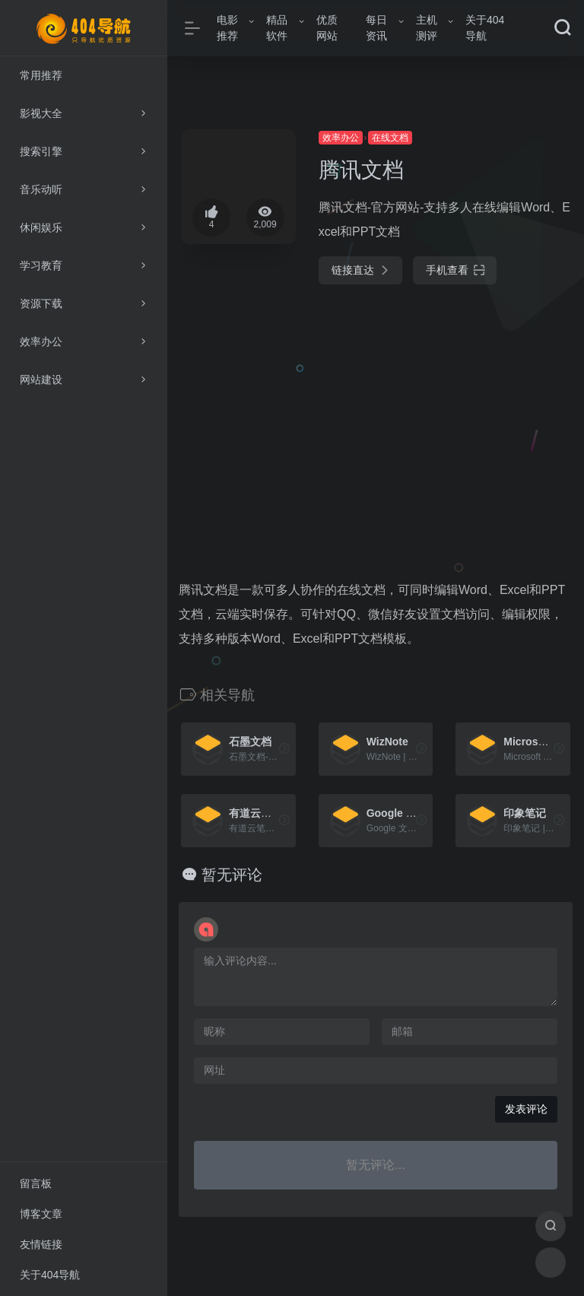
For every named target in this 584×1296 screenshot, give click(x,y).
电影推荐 (227, 28)
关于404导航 (484, 28)
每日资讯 (376, 28)
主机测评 (426, 28)
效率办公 (340, 137)
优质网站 (327, 28)
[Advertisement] (375, 416)
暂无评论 (232, 874)
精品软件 (276, 28)
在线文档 (390, 137)
